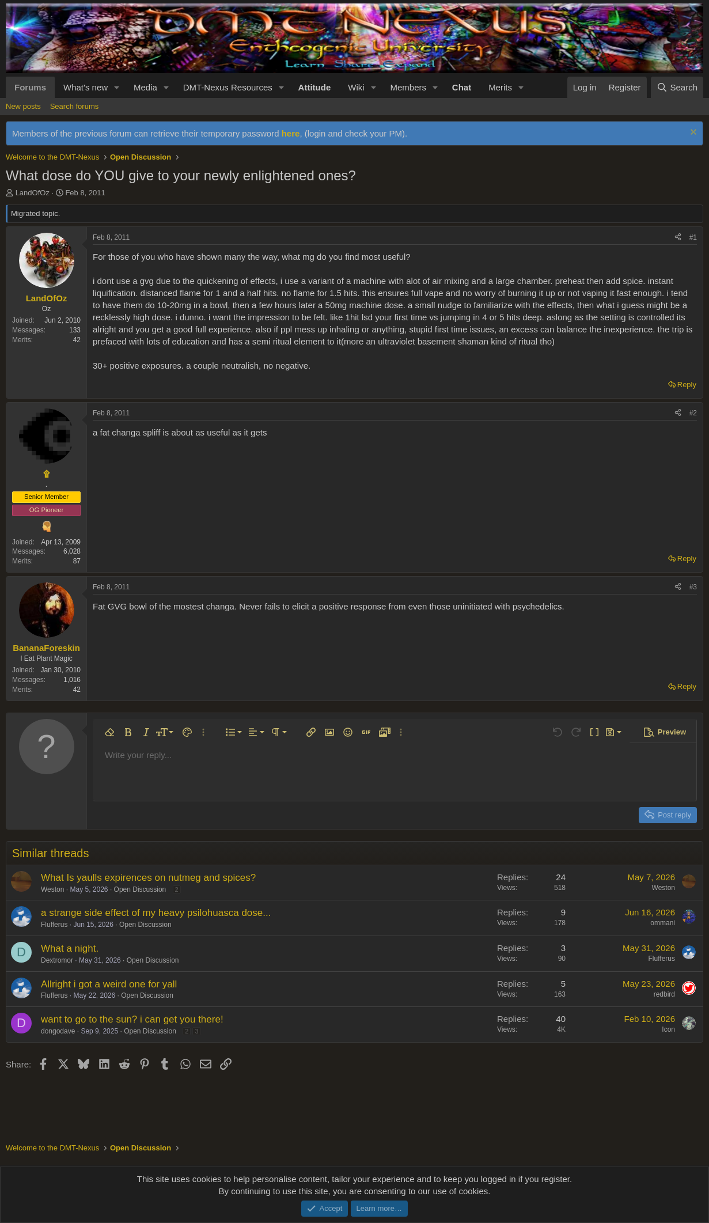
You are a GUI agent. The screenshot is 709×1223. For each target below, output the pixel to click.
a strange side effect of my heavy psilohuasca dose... (156, 912)
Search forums (74, 106)
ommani (662, 923)
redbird (664, 994)
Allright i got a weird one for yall (109, 984)
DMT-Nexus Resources (227, 87)
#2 (693, 413)
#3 (693, 587)
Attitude (314, 87)
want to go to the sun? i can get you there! (132, 1019)
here (291, 133)
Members (408, 87)
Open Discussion (140, 889)
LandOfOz (33, 192)
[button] (117, 87)
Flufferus (54, 925)
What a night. (69, 948)
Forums (30, 87)
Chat (461, 87)
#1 (693, 237)
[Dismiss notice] (692, 133)
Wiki (356, 87)
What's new (85, 87)
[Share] (677, 237)
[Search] (677, 87)
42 (77, 340)
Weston (52, 889)
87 (77, 561)
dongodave (58, 1031)
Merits (500, 87)
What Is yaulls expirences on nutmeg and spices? (148, 877)
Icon (668, 1029)
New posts (23, 106)
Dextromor (57, 960)
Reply (686, 384)
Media (145, 87)
